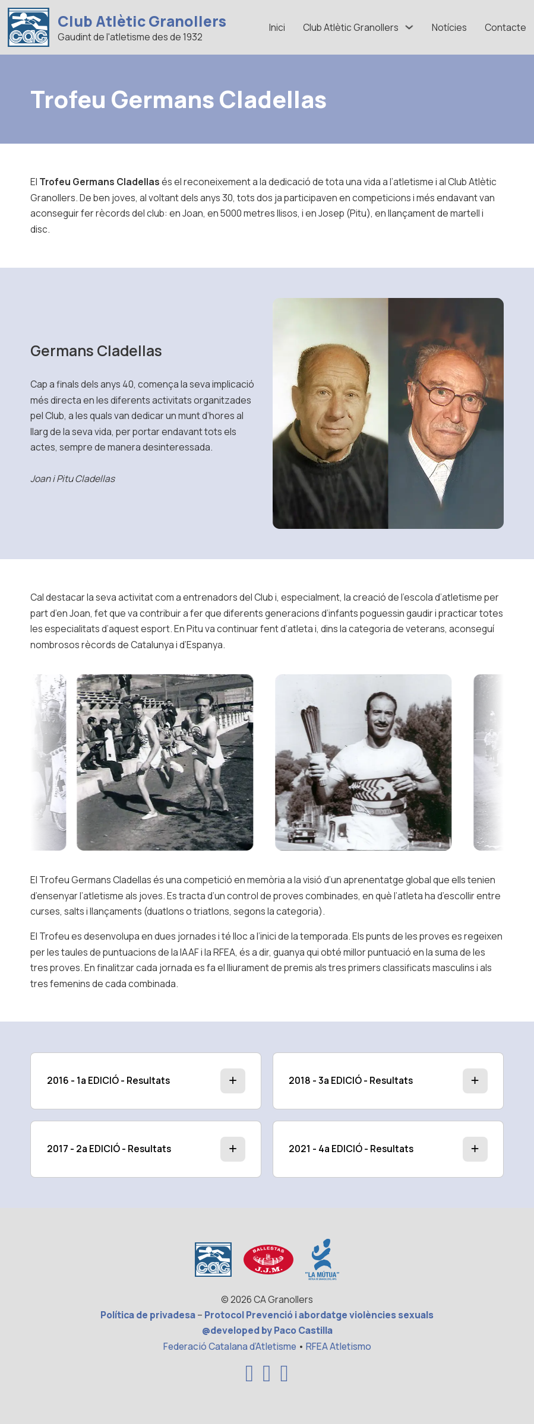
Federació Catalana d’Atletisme (229, 1346)
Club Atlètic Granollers (142, 21)
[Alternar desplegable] (409, 27)
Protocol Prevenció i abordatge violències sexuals (319, 1314)
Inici (277, 27)
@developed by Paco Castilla (267, 1330)
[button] (146, 1081)
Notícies (449, 27)
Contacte (505, 27)
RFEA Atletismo (338, 1346)
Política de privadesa (147, 1314)
